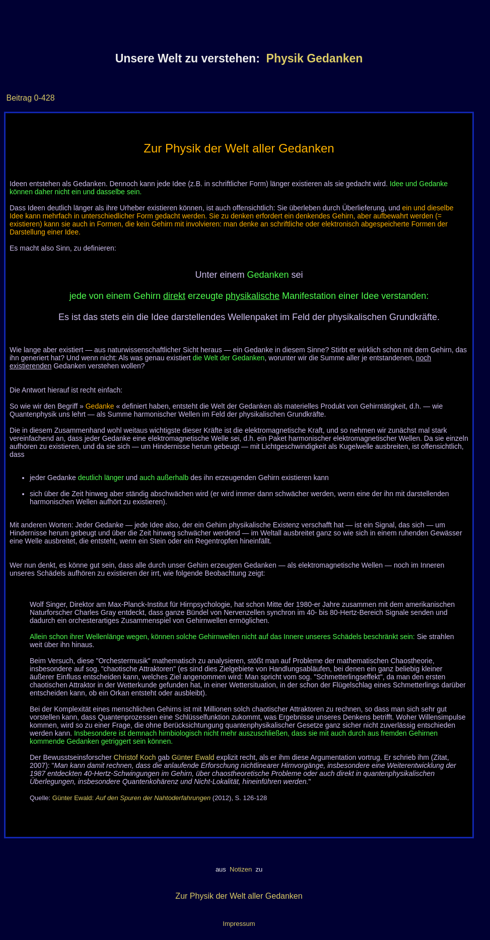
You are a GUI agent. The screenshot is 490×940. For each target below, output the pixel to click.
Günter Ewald (193, 757)
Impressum (239, 923)
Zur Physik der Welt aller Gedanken (238, 896)
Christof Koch (135, 757)
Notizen (240, 869)
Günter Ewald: (131, 798)
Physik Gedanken (314, 58)
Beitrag (19, 98)
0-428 (43, 98)
